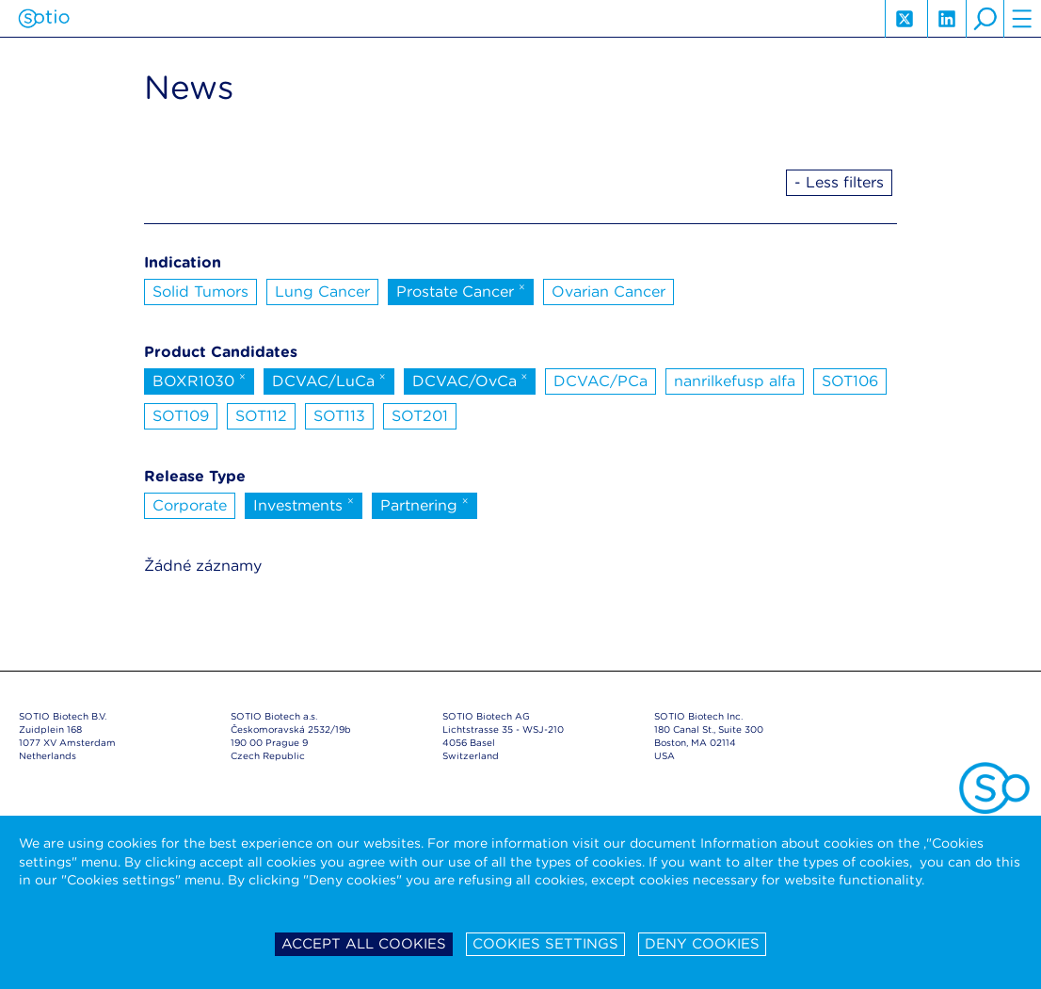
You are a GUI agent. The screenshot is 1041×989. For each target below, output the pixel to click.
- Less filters (839, 182)
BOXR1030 (199, 379)
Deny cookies (702, 943)
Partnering (424, 504)
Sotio (44, 19)
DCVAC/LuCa (329, 379)
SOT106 (850, 381)
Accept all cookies (363, 943)
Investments (303, 504)
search (984, 19)
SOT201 (420, 416)
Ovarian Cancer (608, 291)
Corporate (189, 505)
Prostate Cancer (460, 290)
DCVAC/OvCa (470, 379)
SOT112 (261, 416)
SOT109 (180, 416)
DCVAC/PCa (600, 381)
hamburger (1022, 19)
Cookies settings (545, 943)
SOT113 (339, 416)
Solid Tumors (200, 291)
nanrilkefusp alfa (734, 381)
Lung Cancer (322, 291)
